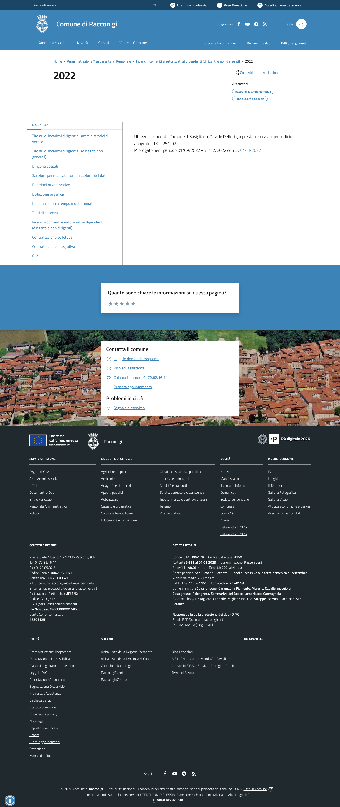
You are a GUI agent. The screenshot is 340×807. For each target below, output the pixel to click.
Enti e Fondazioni (41, 499)
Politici (34, 513)
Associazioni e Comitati (284, 513)
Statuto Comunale (42, 707)
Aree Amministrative (44, 478)
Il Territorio (275, 485)
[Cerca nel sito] (301, 24)
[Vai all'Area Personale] (279, 5)
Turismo (165, 506)
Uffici (33, 485)
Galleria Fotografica (282, 492)
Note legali (37, 721)
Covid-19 (227, 513)
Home (57, 61)
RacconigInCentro (114, 679)
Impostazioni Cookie (43, 728)
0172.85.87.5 (45, 567)
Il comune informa (233, 485)
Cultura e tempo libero (117, 513)
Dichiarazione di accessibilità (49, 658)
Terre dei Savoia (183, 672)
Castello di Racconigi (116, 665)
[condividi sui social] (243, 72)
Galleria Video (278, 499)
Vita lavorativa (170, 513)
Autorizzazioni (111, 499)
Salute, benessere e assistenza (182, 492)
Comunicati (228, 492)
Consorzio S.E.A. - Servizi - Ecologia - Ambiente (206, 665)
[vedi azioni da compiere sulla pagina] (267, 72)
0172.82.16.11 (45, 562)
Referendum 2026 (233, 534)
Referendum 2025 (233, 527)
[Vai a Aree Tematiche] (232, 5)
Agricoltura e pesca (114, 471)
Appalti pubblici (112, 492)
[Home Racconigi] (75, 24)
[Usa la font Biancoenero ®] (188, 5)
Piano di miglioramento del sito (51, 665)
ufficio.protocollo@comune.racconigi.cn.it (68, 588)
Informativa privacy (43, 714)
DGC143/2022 (248, 150)
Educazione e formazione (119, 520)
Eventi (272, 471)
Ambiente (108, 478)
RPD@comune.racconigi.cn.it (202, 619)
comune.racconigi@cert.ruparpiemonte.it (68, 583)
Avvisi (224, 520)
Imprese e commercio (175, 478)
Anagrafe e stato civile (117, 485)
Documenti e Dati (41, 492)
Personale (123, 61)
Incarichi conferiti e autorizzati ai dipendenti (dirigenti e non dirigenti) (188, 61)
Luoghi (273, 478)
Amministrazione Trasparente (89, 61)
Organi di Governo (42, 471)
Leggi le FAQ (38, 672)
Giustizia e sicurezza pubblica (180, 471)
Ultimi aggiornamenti (44, 741)
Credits (34, 734)
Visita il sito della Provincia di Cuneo (126, 658)
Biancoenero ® (187, 794)
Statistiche (37, 748)
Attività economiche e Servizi (289, 506)
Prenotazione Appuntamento (50, 679)
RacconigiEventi (112, 672)
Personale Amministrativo (48, 506)
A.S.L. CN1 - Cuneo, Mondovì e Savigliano (201, 658)
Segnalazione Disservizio (47, 686)
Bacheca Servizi (40, 700)
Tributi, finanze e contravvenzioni (183, 499)
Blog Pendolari (182, 651)
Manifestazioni (230, 478)
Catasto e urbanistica (116, 506)
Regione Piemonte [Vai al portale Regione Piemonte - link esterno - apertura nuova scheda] (44, 5)
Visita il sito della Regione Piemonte (126, 651)
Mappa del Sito (40, 755)
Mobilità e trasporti (173, 485)
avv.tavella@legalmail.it (196, 624)
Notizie (225, 471)
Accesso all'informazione (220, 43)
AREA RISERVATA (167, 800)
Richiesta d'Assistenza (45, 693)
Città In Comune (255, 788)
